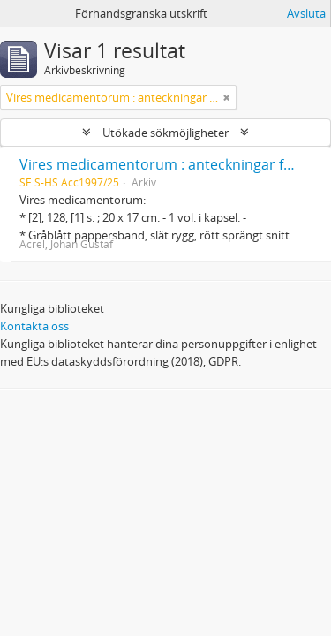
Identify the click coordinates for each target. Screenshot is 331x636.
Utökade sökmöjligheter (165, 132)
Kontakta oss (34, 326)
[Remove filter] (226, 97)
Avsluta (306, 13)
